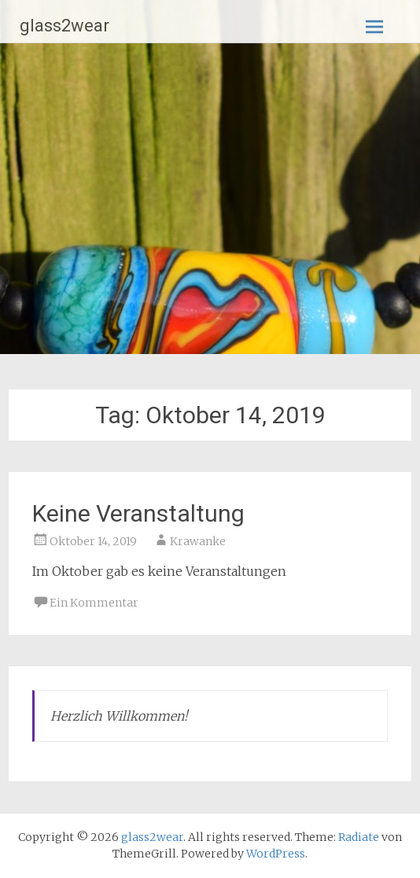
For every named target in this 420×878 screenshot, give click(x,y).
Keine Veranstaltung (138, 513)
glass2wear (64, 25)
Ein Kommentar (94, 603)
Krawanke (198, 541)
